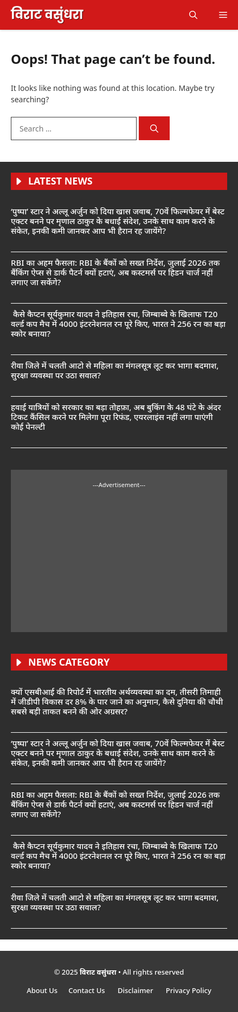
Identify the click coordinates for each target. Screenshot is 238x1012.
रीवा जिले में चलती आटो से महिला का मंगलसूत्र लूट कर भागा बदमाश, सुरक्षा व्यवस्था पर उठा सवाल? (114, 370)
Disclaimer (136, 990)
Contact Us (87, 990)
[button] (193, 15)
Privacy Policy (188, 990)
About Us (42, 990)
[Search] (154, 128)
